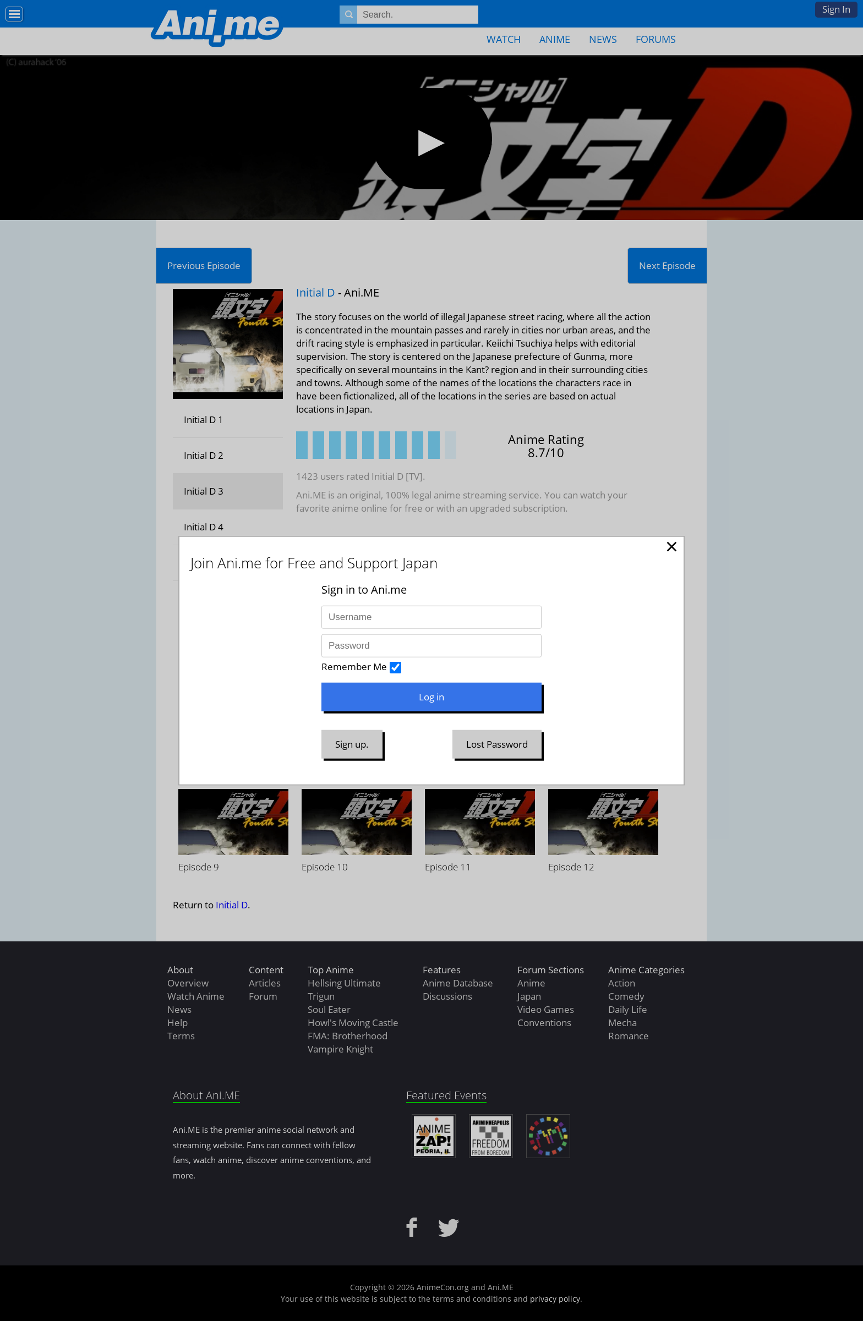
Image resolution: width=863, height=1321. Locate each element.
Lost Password (497, 744)
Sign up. (352, 744)
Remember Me (354, 666)
